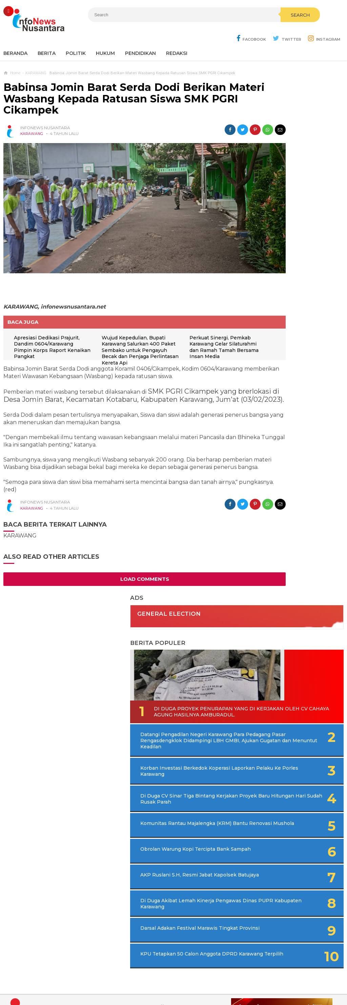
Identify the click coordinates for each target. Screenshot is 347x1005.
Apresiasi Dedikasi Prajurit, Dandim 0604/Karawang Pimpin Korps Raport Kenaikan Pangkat (48, 311)
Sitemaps (80, 977)
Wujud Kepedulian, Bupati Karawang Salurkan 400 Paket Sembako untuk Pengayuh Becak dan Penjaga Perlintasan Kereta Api (117, 318)
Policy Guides (230, 977)
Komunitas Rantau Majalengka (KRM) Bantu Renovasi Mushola (282, 368)
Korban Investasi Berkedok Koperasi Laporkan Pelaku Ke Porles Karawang (285, 294)
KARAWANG (32, 117)
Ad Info (138, 977)
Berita (47, 37)
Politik (76, 37)
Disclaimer (265, 977)
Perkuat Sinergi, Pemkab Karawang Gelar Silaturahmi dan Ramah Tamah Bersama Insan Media (194, 311)
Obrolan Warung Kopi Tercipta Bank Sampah (280, 399)
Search (212, 29)
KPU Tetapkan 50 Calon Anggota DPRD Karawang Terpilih (283, 519)
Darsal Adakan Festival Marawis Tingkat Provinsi (283, 488)
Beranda (15, 37)
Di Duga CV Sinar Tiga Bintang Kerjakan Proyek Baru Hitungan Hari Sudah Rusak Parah (292, 331)
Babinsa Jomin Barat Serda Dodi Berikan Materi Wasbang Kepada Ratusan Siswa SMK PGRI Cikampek (114, 83)
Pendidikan (140, 37)
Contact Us (110, 977)
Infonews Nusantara (171, 988)
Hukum (105, 37)
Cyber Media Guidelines (180, 977)
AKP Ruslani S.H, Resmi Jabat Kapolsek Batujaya (282, 426)
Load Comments (119, 563)
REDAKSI (176, 37)
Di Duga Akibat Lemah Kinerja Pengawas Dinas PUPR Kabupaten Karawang (286, 457)
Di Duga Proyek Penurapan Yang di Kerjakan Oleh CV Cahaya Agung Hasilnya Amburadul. (290, 214)
